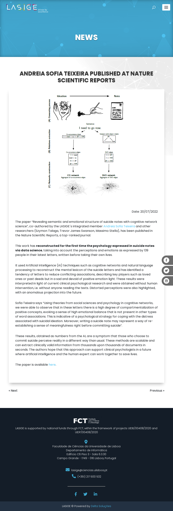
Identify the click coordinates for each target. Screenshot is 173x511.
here (52, 364)
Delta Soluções (101, 506)
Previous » (157, 390)
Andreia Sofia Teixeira (119, 226)
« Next (13, 390)
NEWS (86, 37)
